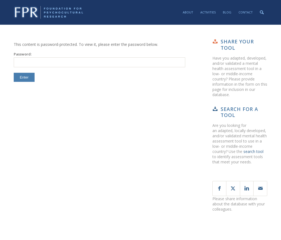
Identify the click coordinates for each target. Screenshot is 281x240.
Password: (99, 59)
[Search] (261, 12)
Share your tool (237, 44)
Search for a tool (239, 112)
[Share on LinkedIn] (247, 188)
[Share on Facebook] (219, 188)
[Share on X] (233, 188)
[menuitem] (188, 12)
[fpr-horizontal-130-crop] (49, 12)
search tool (253, 151)
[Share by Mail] (260, 188)
